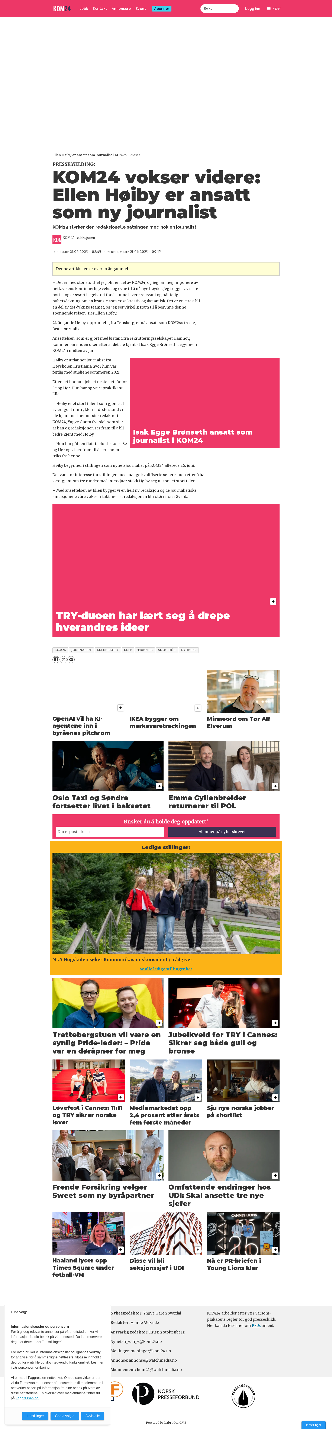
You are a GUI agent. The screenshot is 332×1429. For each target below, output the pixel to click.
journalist (81, 650)
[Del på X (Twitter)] (63, 659)
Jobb (84, 9)
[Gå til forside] (62, 8)
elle (128, 650)
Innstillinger (313, 1425)
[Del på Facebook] (55, 659)
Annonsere (121, 9)
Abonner (161, 9)
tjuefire (145, 650)
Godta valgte (64, 1416)
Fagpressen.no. (27, 1398)
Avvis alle (93, 1416)
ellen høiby (108, 650)
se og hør (167, 650)
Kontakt (100, 9)
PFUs (256, 1325)
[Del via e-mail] (70, 659)
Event (141, 9)
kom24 (60, 650)
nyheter (189, 650)
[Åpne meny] (274, 8)
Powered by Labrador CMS (166, 1423)
